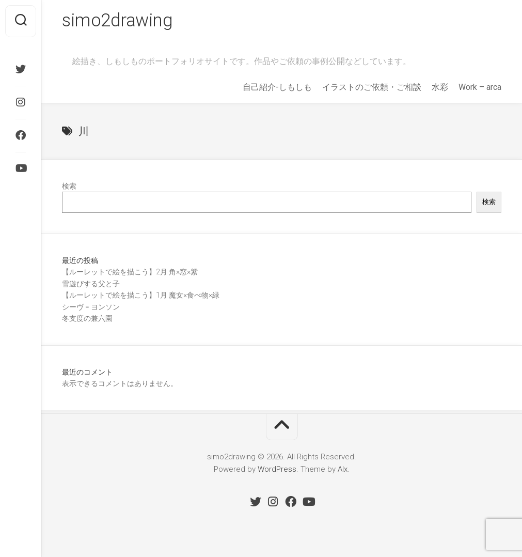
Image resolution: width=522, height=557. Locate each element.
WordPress (277, 470)
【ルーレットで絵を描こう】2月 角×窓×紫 (130, 273)
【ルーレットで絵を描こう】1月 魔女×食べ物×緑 (140, 296)
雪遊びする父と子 (91, 285)
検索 (69, 187)
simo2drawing (119, 21)
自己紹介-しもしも (277, 89)
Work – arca (479, 89)
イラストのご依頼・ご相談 (371, 89)
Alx (342, 470)
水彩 (440, 89)
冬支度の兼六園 (87, 320)
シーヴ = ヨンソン (91, 308)
